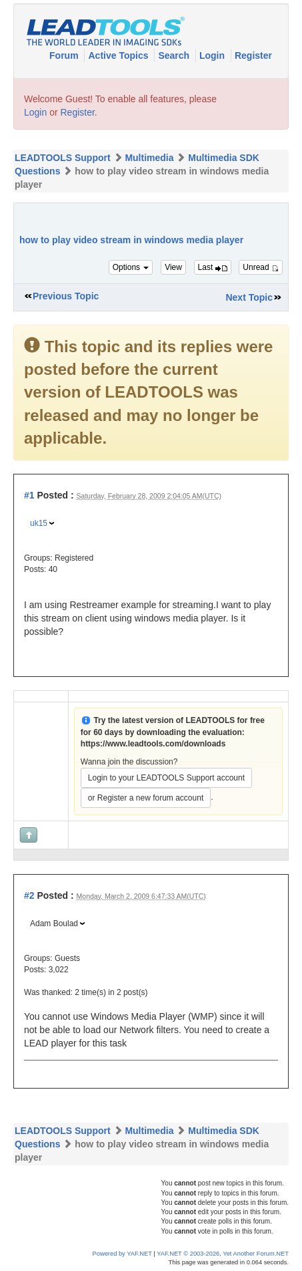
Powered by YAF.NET (122, 1253)
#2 (29, 895)
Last (212, 267)
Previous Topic (66, 296)
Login (213, 55)
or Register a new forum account (145, 798)
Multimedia (149, 157)
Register (253, 55)
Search (175, 55)
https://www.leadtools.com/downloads (153, 743)
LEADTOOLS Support (63, 157)
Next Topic (249, 297)
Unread (261, 267)
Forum (65, 55)
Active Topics (119, 55)
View (173, 267)
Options (131, 267)
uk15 (38, 523)
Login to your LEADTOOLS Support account (166, 778)
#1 (29, 495)
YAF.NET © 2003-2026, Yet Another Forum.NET (223, 1253)
